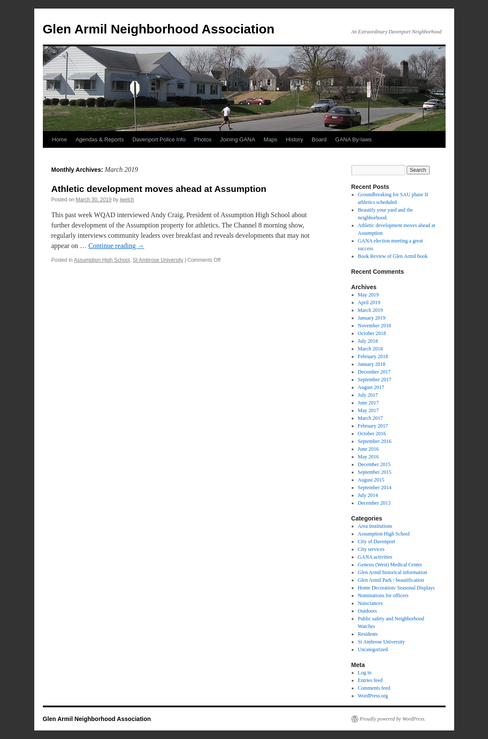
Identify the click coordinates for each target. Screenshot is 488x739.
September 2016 (374, 441)
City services (371, 549)
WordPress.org (373, 696)
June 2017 (368, 403)
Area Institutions (375, 526)
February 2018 (373, 356)
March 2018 (370, 349)
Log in (364, 673)
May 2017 (368, 410)
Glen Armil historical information (392, 572)
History (294, 139)
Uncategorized (373, 649)
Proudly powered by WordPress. (393, 719)
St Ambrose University (158, 260)
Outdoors (367, 611)
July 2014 (368, 495)
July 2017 (368, 395)
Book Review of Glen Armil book (393, 256)
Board (319, 139)
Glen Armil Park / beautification (391, 580)
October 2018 (372, 333)
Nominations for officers (383, 595)
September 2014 (374, 488)
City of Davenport (376, 542)
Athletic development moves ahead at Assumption (158, 189)
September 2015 (374, 472)
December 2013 (374, 503)
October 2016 (372, 434)
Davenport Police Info (159, 139)
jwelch (127, 200)
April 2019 (369, 302)
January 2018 (371, 364)
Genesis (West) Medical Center (390, 565)
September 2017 (374, 380)
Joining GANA (237, 139)
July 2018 (368, 341)
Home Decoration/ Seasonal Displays (396, 588)
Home (59, 139)
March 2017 (370, 418)
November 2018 (374, 326)
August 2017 (371, 387)
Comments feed (374, 688)
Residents (368, 634)
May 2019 (368, 295)
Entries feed (370, 680)
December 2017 (374, 372)
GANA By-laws (353, 139)
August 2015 (371, 480)
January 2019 (371, 318)
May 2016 (368, 457)
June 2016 (368, 449)
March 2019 (370, 310)
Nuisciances (370, 603)
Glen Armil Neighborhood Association (159, 29)
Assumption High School (102, 260)
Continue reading (116, 245)
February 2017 (373, 426)
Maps (270, 139)
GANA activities (375, 557)
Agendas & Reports (99, 139)
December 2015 (374, 464)
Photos (202, 139)
